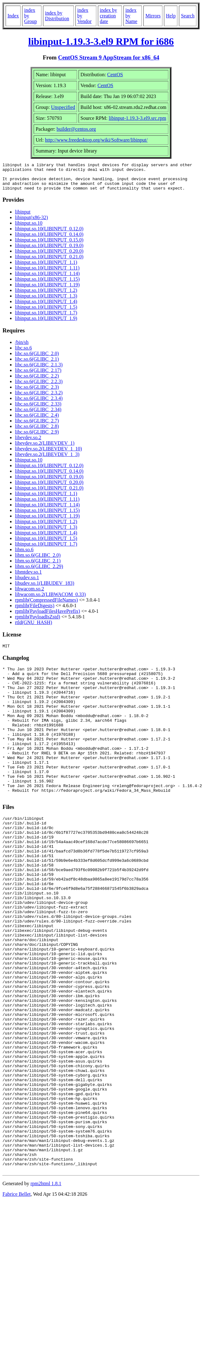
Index (13, 15)
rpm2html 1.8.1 (46, 1287)
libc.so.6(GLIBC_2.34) (38, 415)
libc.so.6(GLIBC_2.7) (37, 426)
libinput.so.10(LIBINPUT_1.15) (47, 284)
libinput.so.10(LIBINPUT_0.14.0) (49, 239)
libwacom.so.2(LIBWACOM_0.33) (50, 600)
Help (171, 15)
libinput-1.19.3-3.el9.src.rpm (137, 118)
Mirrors (153, 15)
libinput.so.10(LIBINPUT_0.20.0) (49, 256)
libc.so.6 (23, 353)
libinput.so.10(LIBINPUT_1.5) (46, 312)
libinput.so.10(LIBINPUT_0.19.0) (49, 251)
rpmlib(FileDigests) (34, 611)
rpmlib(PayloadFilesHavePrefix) (47, 616)
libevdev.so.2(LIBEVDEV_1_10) (48, 454)
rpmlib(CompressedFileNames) (46, 605)
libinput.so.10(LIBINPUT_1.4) (46, 307)
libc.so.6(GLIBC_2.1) (37, 364)
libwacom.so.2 (29, 594)
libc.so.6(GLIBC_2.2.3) (39, 387)
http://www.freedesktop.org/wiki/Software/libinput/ (96, 140)
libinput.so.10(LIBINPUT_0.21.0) (49, 262)
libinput (23, 217)
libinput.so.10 (28, 228)
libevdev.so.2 (28, 443)
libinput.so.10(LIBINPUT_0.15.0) (49, 245)
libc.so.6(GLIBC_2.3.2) (39, 398)
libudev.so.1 (27, 583)
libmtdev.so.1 (28, 577)
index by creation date (108, 15)
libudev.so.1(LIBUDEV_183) (44, 588)
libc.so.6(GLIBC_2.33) (38, 409)
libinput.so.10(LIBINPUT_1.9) (46, 323)
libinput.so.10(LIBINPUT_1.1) (46, 267)
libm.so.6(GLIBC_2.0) (37, 560)
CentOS (115, 74)
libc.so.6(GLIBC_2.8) (37, 431)
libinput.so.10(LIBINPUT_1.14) (47, 279)
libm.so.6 (24, 555)
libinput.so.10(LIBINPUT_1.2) (46, 295)
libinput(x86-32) (31, 223)
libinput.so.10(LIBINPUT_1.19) (47, 290)
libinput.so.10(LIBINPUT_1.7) (46, 318)
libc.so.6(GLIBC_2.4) (37, 420)
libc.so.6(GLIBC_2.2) (37, 381)
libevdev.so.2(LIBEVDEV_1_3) (47, 459)
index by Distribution (57, 15)
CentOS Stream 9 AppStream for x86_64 (108, 57)
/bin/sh (22, 347)
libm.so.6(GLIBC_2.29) (39, 572)
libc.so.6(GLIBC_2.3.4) (39, 403)
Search (188, 15)
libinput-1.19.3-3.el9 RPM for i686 (101, 41)
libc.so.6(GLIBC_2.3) (37, 392)
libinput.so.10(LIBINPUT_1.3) (46, 301)
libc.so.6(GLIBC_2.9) (37, 437)
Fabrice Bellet (16, 1297)
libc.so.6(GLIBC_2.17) (38, 375)
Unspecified (63, 107)
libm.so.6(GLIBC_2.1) (37, 566)
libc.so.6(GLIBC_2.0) (37, 359)
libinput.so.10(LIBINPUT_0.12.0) (49, 234)
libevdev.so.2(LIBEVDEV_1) (45, 448)
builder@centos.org (76, 129)
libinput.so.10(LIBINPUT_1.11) (47, 273)
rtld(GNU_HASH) (33, 628)
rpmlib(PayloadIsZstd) (37, 622)
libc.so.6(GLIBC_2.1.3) (39, 370)
